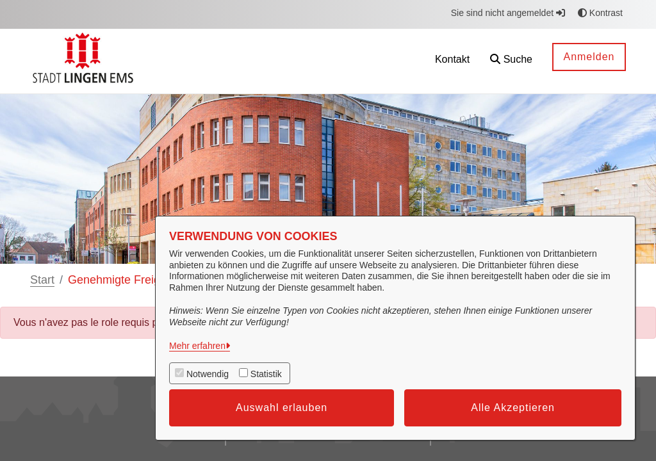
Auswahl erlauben (281, 407)
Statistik (266, 374)
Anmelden (588, 56)
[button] (511, 61)
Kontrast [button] (600, 13)
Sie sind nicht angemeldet (508, 13)
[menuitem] (394, 61)
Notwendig (207, 374)
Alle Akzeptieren (513, 407)
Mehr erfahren (197, 346)
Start (42, 279)
